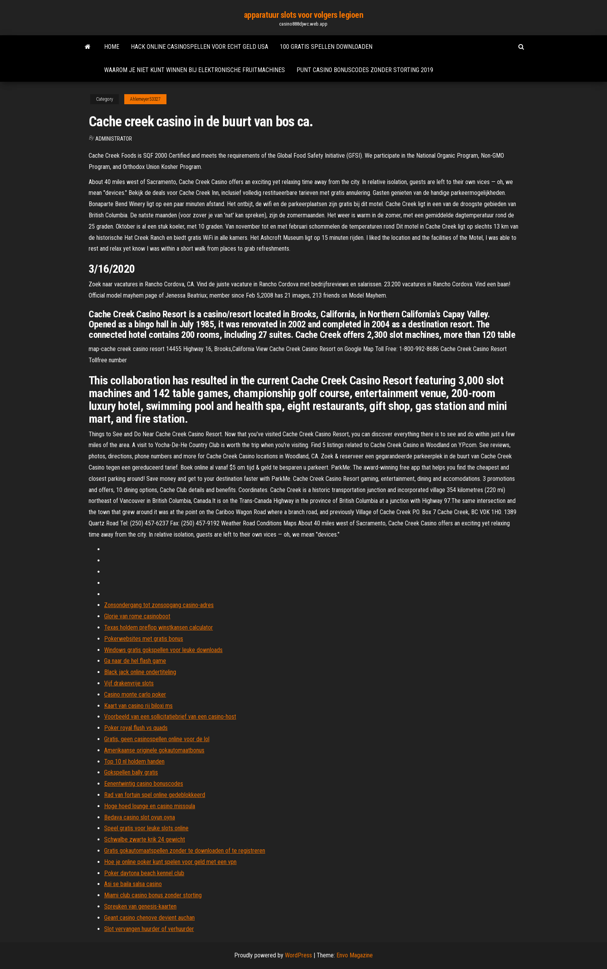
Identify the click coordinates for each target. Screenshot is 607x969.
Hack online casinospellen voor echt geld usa (199, 46)
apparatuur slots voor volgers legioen (304, 15)
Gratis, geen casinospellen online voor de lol (156, 739)
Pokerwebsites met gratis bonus (143, 638)
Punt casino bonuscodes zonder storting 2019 (365, 70)
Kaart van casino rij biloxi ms (138, 705)
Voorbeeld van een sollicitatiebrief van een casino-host (170, 716)
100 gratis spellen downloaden (326, 46)
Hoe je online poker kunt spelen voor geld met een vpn (170, 862)
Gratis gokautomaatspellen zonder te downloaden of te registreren (184, 850)
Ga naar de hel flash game (135, 660)
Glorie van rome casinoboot (137, 616)
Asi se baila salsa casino (133, 884)
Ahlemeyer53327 (145, 99)
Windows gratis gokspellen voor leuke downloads (163, 650)
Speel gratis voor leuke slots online (146, 828)
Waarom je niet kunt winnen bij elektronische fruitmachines (194, 70)
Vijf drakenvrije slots (129, 683)
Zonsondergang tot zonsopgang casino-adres (159, 605)
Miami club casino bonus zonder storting (153, 895)
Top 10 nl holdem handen (134, 761)
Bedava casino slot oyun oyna (139, 817)
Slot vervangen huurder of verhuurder (149, 929)
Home (111, 46)
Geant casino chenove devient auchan (149, 917)
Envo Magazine (354, 955)
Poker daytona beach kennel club (144, 873)
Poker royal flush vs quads (136, 727)
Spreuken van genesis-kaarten (140, 906)
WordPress (298, 955)
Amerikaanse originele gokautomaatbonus (154, 750)
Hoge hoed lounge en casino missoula (149, 806)
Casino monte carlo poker (135, 694)
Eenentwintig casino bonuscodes (143, 783)
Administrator (113, 139)
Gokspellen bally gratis (131, 772)
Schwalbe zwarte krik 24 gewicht (144, 839)
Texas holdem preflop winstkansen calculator (158, 627)
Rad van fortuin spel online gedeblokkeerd (154, 795)
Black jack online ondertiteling (140, 672)
